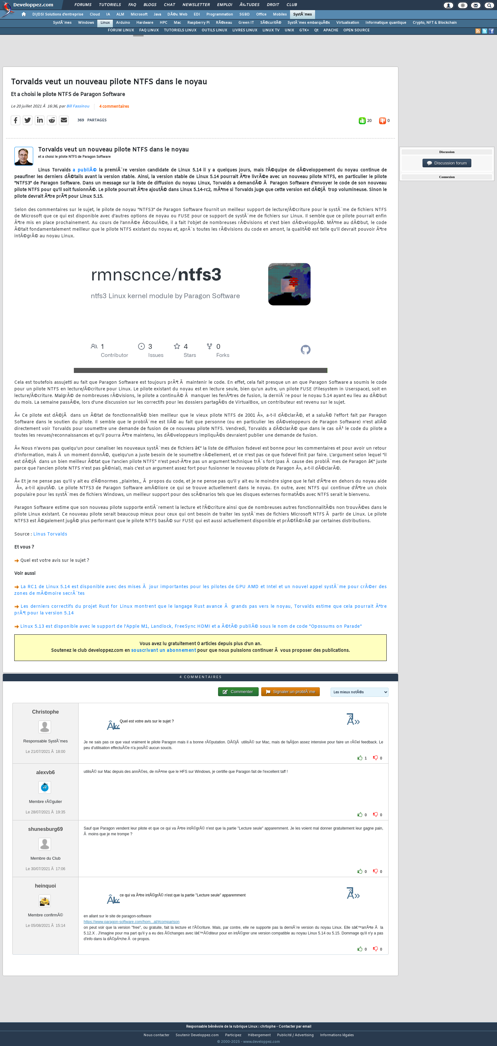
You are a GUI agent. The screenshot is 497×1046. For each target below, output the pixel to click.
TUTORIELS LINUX (180, 30)
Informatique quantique (385, 23)
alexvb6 (45, 784)
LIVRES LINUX (244, 30)
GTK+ (304, 30)
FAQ (132, 5)
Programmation (219, 14)
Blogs (150, 5)
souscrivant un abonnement (163, 654)
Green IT (246, 23)
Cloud (95, 14)
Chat (169, 5)
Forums (83, 5)
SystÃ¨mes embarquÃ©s (308, 23)
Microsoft (139, 14)
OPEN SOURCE (356, 30)
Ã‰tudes (249, 5)
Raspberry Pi (198, 23)
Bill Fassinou (77, 110)
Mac (177, 23)
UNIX (289, 30)
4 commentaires (114, 110)
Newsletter (196, 5)
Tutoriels (109, 5)
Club (291, 5)
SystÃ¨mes (302, 14)
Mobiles (280, 14)
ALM (120, 14)
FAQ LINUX (149, 30)
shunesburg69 (45, 841)
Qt (316, 30)
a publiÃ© (85, 174)
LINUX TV (271, 30)
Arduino (123, 23)
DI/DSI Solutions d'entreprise (57, 14)
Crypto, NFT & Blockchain (435, 23)
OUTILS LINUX (214, 30)
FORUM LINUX (121, 30)
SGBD (244, 14)
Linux (105, 23)
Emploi (224, 5)
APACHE (330, 30)
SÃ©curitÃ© (270, 23)
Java (157, 14)
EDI (197, 14)
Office (261, 14)
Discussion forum (447, 163)
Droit (273, 5)
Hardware (144, 23)
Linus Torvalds (50, 538)
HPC (163, 23)
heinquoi (45, 897)
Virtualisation (347, 23)
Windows (86, 23)
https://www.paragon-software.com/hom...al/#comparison (131, 933)
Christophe (45, 723)
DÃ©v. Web (177, 14)
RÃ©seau (224, 23)
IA (108, 14)
